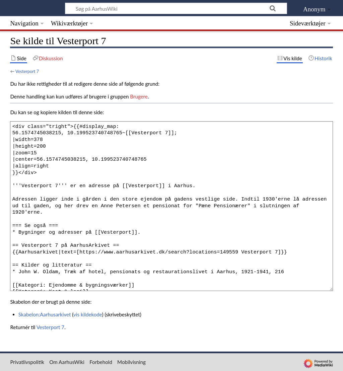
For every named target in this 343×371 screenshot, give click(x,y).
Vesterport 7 (27, 71)
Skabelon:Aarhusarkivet (44, 314)
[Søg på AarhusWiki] (176, 8)
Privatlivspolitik (27, 362)
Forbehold (100, 362)
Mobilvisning (131, 362)
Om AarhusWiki (66, 362)
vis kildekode (87, 314)
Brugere (139, 96)
